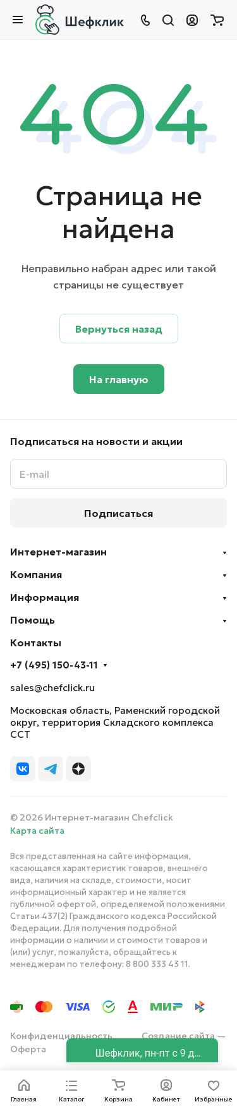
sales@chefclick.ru (52, 688)
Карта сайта (37, 830)
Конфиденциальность (61, 1035)
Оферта (28, 1049)
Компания (36, 574)
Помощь (32, 620)
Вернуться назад (118, 329)
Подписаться (118, 513)
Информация (44, 597)
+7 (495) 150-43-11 (54, 665)
